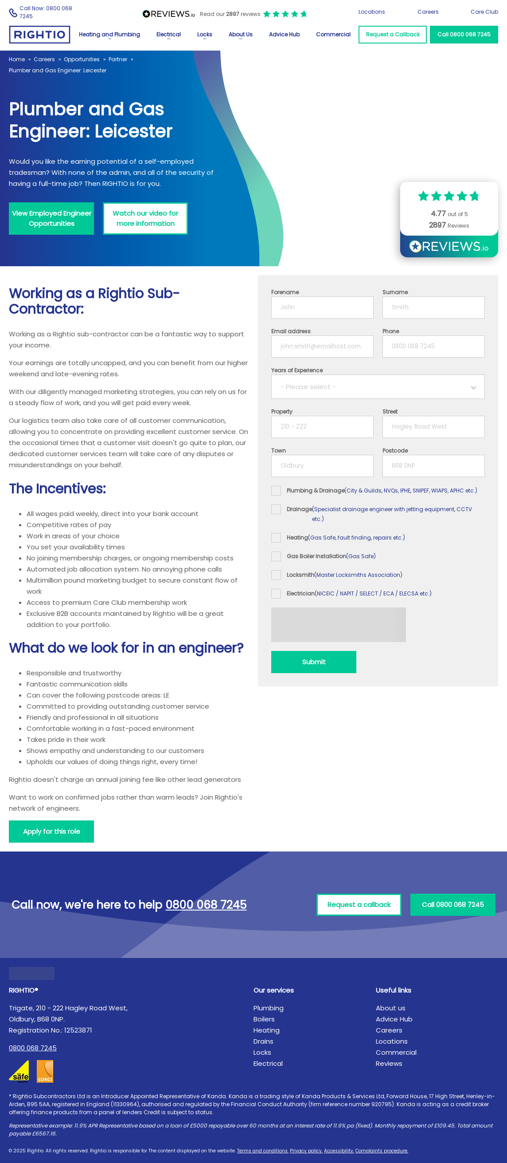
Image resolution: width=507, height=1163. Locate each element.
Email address (291, 331)
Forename (285, 292)
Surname (395, 292)
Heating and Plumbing (109, 34)
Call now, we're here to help (129, 905)
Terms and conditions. (263, 1150)
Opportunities (82, 59)
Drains (263, 1041)
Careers (428, 12)
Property (281, 411)
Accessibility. (339, 1150)
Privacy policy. (306, 1150)
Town (278, 450)
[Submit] (313, 662)
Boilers (264, 1019)
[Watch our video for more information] (145, 218)
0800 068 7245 (33, 1048)
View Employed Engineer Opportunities (51, 218)
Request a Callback (393, 34)
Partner (118, 59)
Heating (267, 1030)
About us (391, 1008)
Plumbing (269, 1008)
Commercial (333, 34)
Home (17, 59)
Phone (390, 331)
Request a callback (359, 904)
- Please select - (308, 386)
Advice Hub (284, 34)
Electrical (168, 34)
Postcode (395, 450)
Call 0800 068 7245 (464, 34)
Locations (372, 12)
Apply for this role (51, 831)
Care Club (484, 12)
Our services (274, 990)
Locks (204, 34)
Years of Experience (297, 370)
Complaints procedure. (381, 1150)
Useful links (393, 990)
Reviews (389, 1063)
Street (390, 411)
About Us (241, 34)
